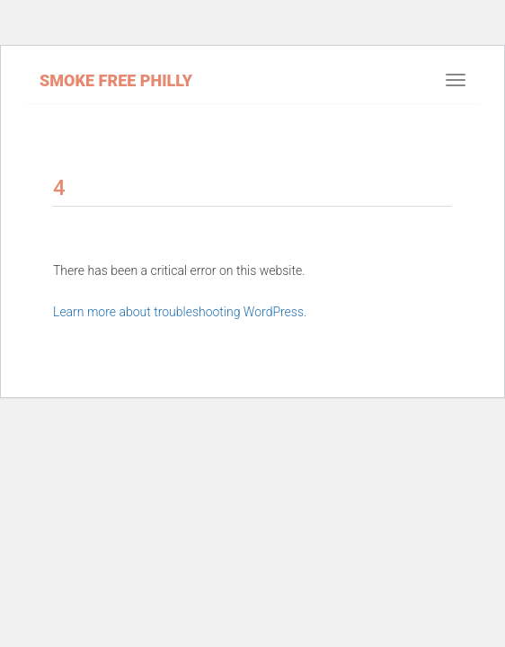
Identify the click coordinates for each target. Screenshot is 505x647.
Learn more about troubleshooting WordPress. (179, 312)
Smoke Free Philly (116, 80)
